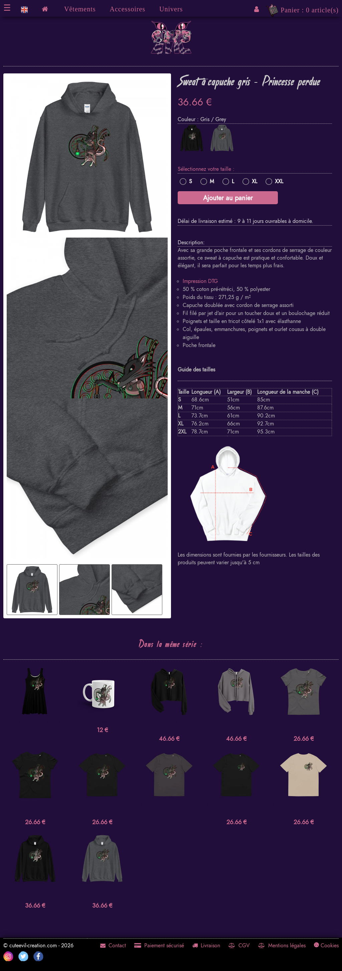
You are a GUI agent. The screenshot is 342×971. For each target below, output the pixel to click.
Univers (171, 9)
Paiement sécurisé (159, 945)
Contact (113, 945)
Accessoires (128, 9)
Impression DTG (200, 281)
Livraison (206, 945)
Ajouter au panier (228, 198)
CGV (239, 945)
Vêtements (80, 9)
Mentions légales (282, 945)
